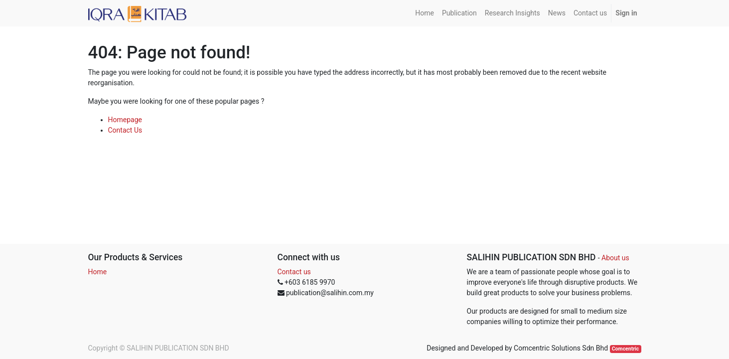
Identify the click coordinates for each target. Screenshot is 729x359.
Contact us (294, 272)
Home (97, 272)
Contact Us (125, 130)
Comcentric (625, 349)
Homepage (125, 120)
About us (615, 258)
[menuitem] (424, 13)
